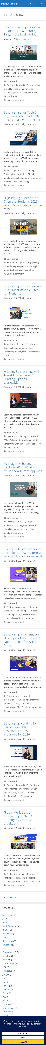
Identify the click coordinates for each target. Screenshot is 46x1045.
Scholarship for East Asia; (15, 92)
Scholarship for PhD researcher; (19, 796)
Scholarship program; (32, 707)
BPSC (4, 929)
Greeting (6, 956)
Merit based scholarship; (24, 877)
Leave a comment (15, 100)
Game (5, 948)
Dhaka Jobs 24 (9, 3)
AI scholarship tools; (16, 344)
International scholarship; (16, 699)
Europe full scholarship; (15, 610)
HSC (4, 967)
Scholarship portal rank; (21, 347)
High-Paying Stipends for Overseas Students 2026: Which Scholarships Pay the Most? (23, 203)
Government (8, 952)
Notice (5, 985)
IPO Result (7, 970)
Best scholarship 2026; (17, 85)
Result (5, 1000)
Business (6, 933)
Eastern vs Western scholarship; (22, 607)
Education (7, 944)
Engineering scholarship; (15, 174)
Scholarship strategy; (13, 532)
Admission (7, 915)
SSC (4, 1015)
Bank (4, 922)
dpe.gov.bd (7, 941)
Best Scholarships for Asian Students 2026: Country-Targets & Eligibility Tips (23, 30)
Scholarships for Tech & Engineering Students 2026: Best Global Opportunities (23, 116)
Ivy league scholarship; (24, 529)
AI (3, 918)
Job (4, 974)
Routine (6, 1004)
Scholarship (12, 81)
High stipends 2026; (22, 266)
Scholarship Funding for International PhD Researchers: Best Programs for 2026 (20, 728)
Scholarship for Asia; (23, 88)
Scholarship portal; (12, 351)
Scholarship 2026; (26, 792)
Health (5, 959)
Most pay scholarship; (23, 270)
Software (6, 1011)
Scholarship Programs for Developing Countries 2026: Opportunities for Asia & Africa (23, 639)
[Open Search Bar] (30, 3)
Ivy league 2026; (14, 521)
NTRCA (5, 989)
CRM (4, 937)
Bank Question (9, 926)
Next (13, 897)
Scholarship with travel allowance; (19, 443)
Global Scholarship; (16, 874)
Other (5, 993)
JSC (4, 978)
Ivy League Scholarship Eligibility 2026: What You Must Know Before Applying (23, 467)
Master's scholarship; (17, 436)
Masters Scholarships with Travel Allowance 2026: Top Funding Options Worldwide (22, 377)
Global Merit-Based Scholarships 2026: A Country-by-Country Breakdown (18, 817)
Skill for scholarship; (30, 881)
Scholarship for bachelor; (22, 618)
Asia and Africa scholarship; (20, 696)
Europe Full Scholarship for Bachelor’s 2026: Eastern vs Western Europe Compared (23, 552)
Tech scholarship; (21, 181)
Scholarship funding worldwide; (25, 440)
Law (4, 981)
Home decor (8, 963)
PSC (4, 996)
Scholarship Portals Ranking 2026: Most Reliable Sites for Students (23, 289)
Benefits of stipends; (16, 262)
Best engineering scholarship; (21, 170)
